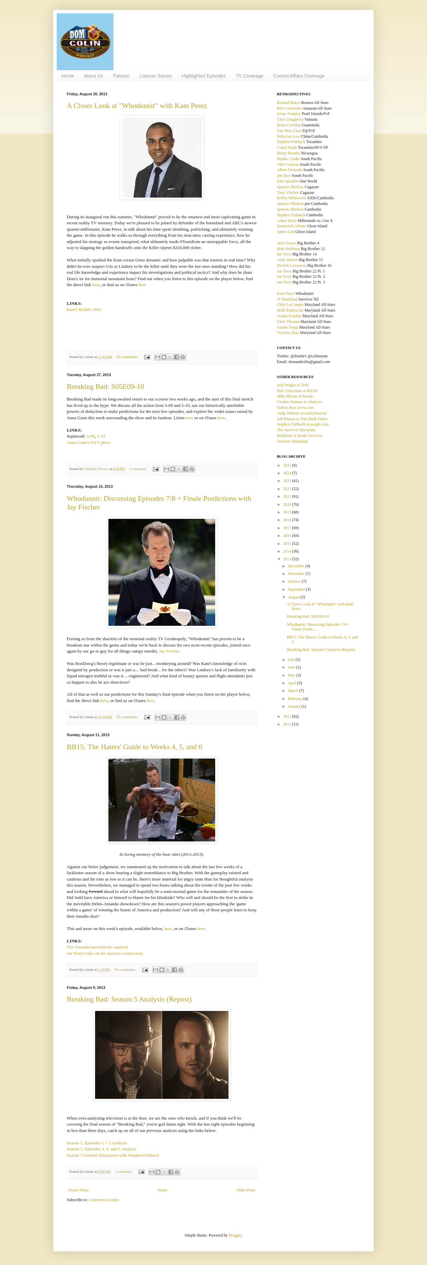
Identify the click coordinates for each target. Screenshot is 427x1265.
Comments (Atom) (104, 1199)
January (294, 706)
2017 (287, 528)
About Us (93, 76)
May (292, 675)
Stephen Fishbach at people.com (303, 424)
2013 (287, 559)
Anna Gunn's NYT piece (88, 442)
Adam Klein (287, 220)
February (295, 698)
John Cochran (288, 164)
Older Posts (246, 1190)
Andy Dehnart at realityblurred (301, 413)
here (96, 284)
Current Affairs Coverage (299, 76)
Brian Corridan (289, 125)
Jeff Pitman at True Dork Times (302, 419)
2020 (287, 504)
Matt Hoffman (288, 248)
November (297, 573)
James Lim (285, 231)
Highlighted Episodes (204, 76)
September (297, 589)
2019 (287, 512)
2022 (287, 488)
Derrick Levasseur (291, 265)
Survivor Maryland (292, 441)
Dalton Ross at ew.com (295, 407)
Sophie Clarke (288, 158)
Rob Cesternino (289, 108)
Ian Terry (284, 254)
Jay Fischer (169, 651)
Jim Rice (284, 175)
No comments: (128, 357)
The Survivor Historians (296, 430)
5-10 (101, 436)
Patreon (121, 76)
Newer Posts (78, 1190)
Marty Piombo (288, 153)
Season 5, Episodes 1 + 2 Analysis (97, 1142)
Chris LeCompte (290, 304)
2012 (287, 716)
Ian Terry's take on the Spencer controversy (105, 953)
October (295, 581)
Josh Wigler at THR (293, 385)
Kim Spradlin (288, 181)
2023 (287, 480)
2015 (287, 543)
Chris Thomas (288, 321)
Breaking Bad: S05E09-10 (105, 386)
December (296, 566)
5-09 (91, 436)
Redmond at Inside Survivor (299, 435)
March (293, 690)
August (294, 597)
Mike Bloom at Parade (295, 396)
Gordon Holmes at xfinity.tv (299, 401)
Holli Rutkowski (290, 310)
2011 (287, 724)
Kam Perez (286, 293)
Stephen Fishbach (291, 141)
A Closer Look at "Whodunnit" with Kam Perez (137, 105)
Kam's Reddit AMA (84, 309)
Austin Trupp (287, 327)
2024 (287, 473)
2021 (287, 496)
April (292, 683)
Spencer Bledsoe (290, 187)
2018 (287, 520)
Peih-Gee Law (288, 136)
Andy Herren (287, 259)
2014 (287, 551)
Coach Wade (287, 147)
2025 (287, 465)
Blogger (235, 1235)
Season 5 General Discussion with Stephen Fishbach (113, 1155)
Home (67, 76)
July (292, 659)
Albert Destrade (289, 169)
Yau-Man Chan (289, 130)
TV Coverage (249, 76)
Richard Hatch (288, 102)
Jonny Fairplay (289, 113)
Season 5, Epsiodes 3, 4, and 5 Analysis (101, 1148)
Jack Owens (286, 243)
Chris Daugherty (290, 119)
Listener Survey (155, 76)
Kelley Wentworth (291, 198)
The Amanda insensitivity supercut (97, 946)
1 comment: (138, 469)
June (292, 667)
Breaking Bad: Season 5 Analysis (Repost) (129, 999)
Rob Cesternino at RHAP (297, 390)
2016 (287, 535)
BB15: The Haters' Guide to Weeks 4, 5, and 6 (134, 746)
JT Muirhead (287, 299)
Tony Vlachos (288, 192)
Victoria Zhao (288, 332)
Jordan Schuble (289, 316)
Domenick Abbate (291, 226)
